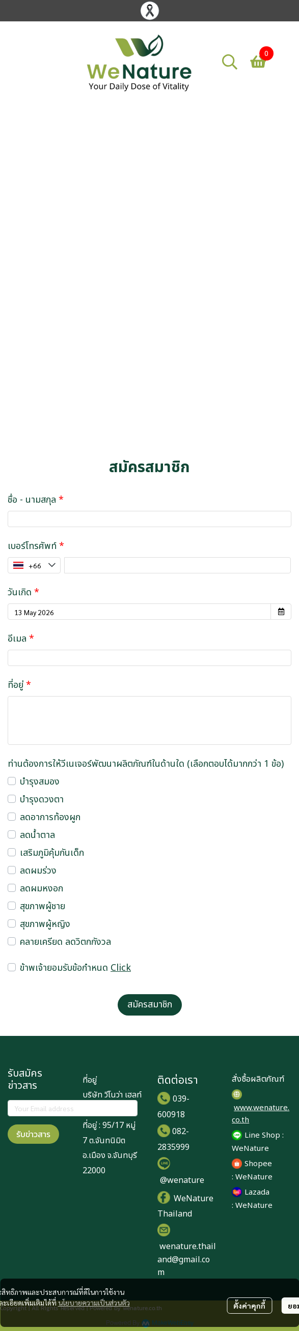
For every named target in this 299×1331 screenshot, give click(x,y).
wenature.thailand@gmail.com (186, 1259)
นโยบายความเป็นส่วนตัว (94, 1302)
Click (121, 968)
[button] (229, 61)
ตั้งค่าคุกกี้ (249, 1305)
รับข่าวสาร (33, 1134)
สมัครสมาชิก (149, 1004)
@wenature (182, 1180)
